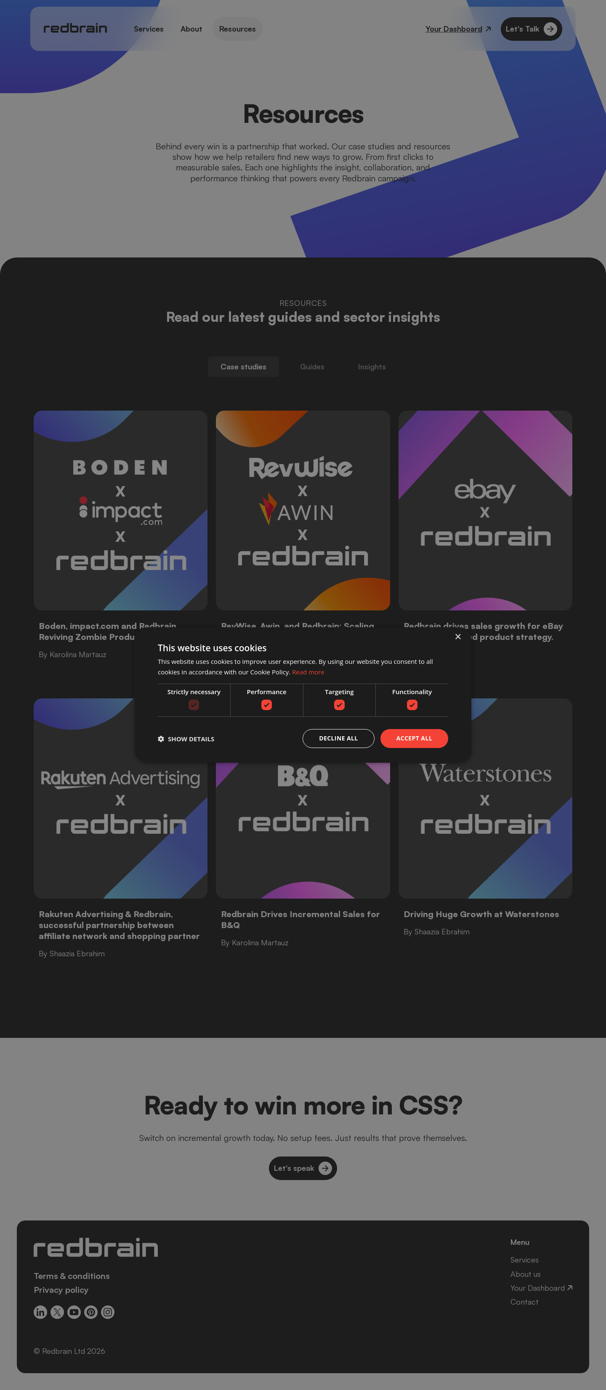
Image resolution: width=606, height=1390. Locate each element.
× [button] (457, 637)
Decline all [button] (338, 738)
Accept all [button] (414, 738)
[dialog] (303, 695)
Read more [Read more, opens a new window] (308, 672)
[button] (186, 739)
